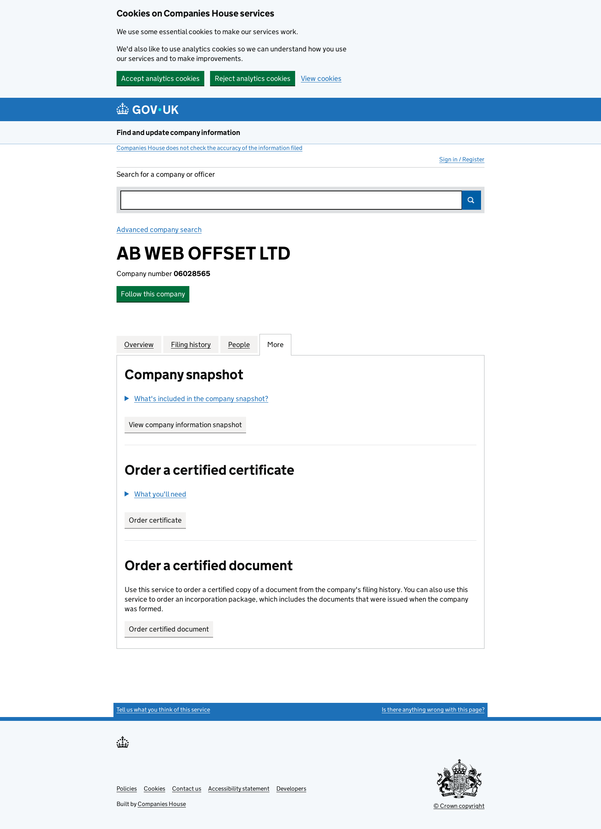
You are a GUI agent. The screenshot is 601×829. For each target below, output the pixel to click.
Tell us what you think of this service (163, 709)
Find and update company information (178, 132)
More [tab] (275, 344)
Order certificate (155, 520)
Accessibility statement (238, 788)
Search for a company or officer (166, 174)
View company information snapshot (187, 424)
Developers (291, 788)
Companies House (162, 804)
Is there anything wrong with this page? (433, 709)
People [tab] (239, 344)
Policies (127, 788)
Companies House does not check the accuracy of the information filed (209, 147)
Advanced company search (159, 229)
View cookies (321, 78)
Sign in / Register (461, 159)
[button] (196, 398)
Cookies (154, 788)
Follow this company (153, 293)
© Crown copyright (459, 805)
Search (471, 200)
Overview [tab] (139, 344)
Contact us (186, 788)
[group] (300, 399)
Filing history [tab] (191, 344)
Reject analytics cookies (253, 78)
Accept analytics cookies (160, 78)
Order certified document (169, 629)
